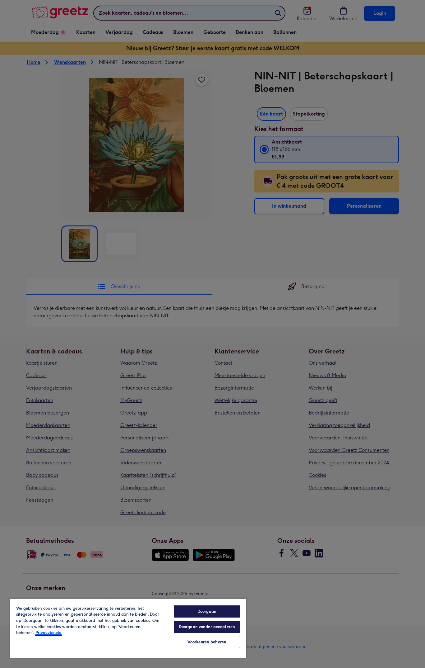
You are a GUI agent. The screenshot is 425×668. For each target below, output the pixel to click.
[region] (128, 628)
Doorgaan (206, 611)
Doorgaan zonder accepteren (207, 626)
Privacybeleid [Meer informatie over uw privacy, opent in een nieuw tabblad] (48, 632)
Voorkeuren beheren (206, 642)
